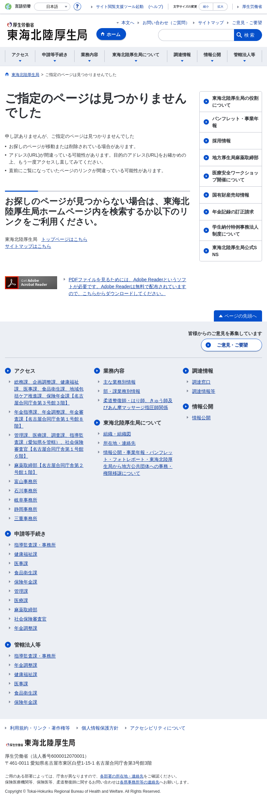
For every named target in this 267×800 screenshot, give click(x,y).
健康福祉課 (25, 554)
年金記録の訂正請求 (233, 211)
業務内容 (113, 371)
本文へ (127, 22)
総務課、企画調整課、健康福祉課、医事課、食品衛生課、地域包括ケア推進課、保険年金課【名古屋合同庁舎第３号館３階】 (48, 392)
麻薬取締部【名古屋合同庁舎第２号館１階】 (48, 469)
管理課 (21, 591)
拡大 (220, 6)
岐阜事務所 (25, 500)
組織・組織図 (117, 434)
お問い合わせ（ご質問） (166, 22)
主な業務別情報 (119, 382)
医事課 (21, 563)
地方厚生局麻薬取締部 (235, 157)
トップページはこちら (64, 239)
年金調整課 (25, 628)
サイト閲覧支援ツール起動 (120, 6)
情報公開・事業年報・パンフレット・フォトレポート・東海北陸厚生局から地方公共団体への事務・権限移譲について (138, 463)
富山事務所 (25, 481)
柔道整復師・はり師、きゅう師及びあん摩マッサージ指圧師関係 (138, 404)
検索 (249, 35)
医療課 (21, 600)
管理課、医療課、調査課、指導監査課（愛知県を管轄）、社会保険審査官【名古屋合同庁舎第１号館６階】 (48, 446)
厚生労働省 (252, 6)
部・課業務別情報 (121, 391)
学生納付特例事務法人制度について (235, 230)
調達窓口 (201, 382)
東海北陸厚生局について (132, 423)
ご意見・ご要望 (247, 22)
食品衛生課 (25, 572)
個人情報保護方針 (100, 728)
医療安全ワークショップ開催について (235, 176)
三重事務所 (25, 518)
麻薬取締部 (25, 609)
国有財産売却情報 (230, 195)
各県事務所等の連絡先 (139, 782)
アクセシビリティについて (157, 728)
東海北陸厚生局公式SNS (234, 251)
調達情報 (202, 371)
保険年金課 (25, 582)
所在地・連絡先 (119, 443)
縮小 (206, 6)
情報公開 (202, 406)
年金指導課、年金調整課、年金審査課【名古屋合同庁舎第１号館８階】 (48, 419)
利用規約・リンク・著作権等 (40, 728)
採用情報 (221, 140)
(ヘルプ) (156, 6)
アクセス (24, 371)
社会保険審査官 (30, 619)
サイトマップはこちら (28, 246)
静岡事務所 (25, 509)
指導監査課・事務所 (35, 545)
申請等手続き (30, 534)
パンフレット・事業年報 (235, 122)
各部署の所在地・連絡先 (122, 776)
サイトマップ (211, 22)
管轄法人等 (27, 645)
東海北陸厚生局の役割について (235, 101)
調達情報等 (203, 391)
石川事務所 (25, 490)
